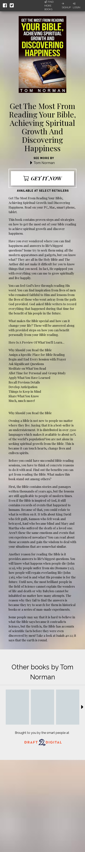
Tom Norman (44, 163)
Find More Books (49, 5)
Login (76, 5)
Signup (66, 5)
